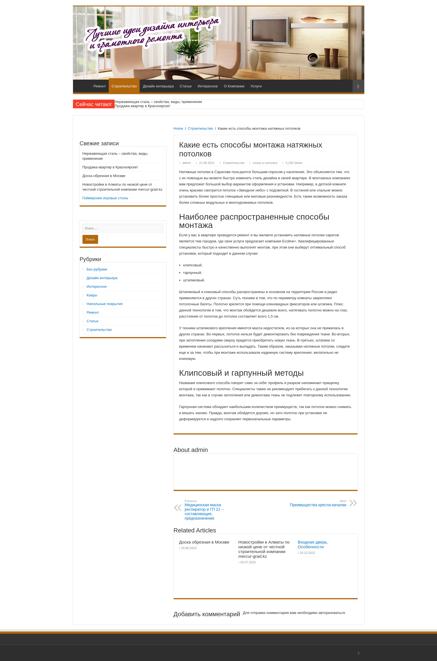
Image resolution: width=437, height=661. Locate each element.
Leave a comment (265, 162)
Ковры (92, 295)
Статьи (185, 86)
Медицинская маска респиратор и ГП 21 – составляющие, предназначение (213, 509)
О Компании (234, 86)
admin (187, 162)
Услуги (256, 86)
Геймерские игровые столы (105, 198)
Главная (83, 85)
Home (178, 128)
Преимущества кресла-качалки (317, 503)
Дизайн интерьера (158, 86)
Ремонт (100, 86)
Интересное (208, 86)
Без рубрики (97, 269)
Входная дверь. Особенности (313, 544)
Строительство (124, 86)
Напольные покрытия (105, 304)
